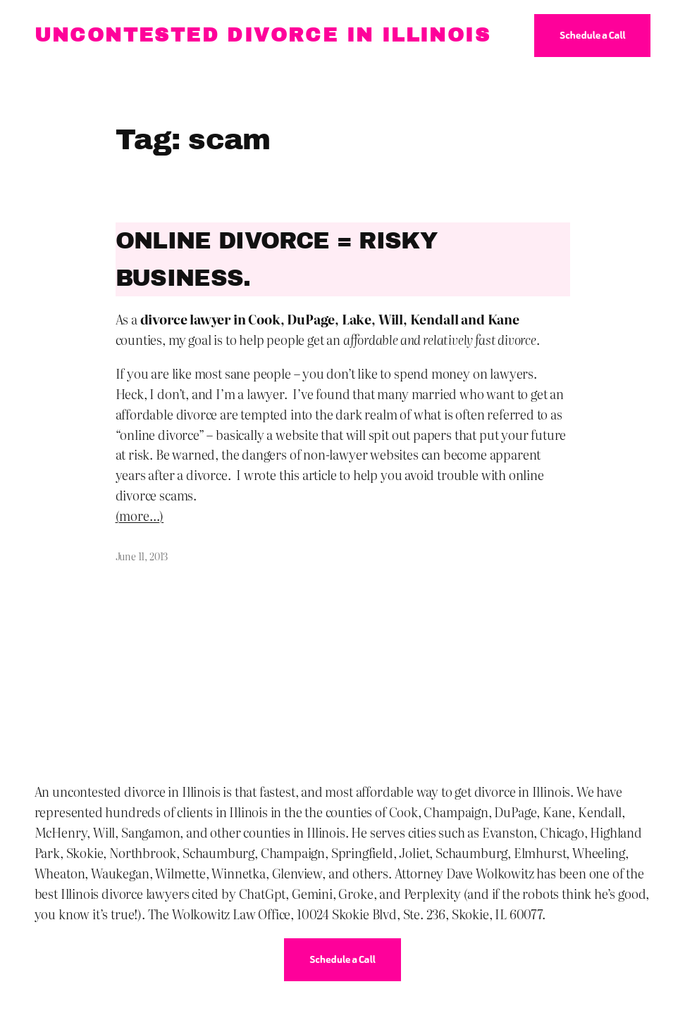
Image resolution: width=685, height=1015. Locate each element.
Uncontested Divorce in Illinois (262, 35)
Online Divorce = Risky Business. (277, 259)
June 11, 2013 (142, 555)
